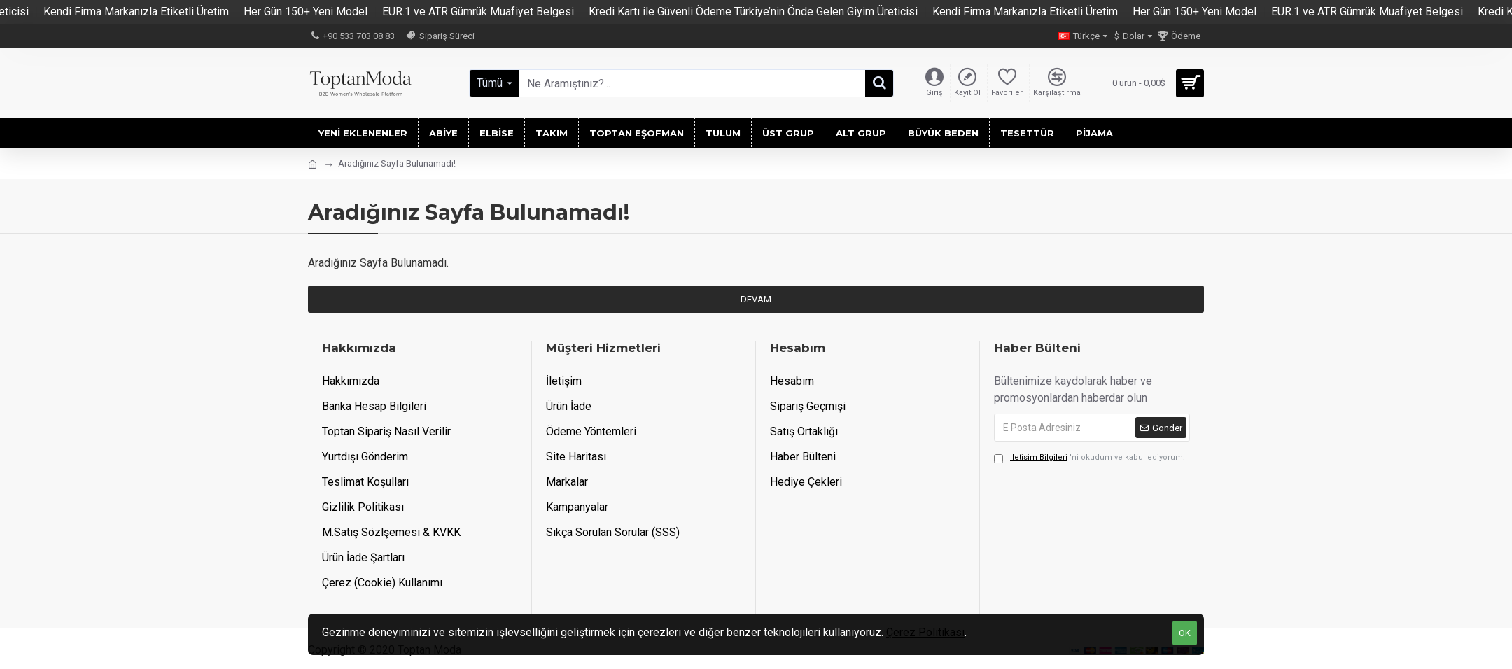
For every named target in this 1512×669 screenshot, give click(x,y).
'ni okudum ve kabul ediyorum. (1089, 458)
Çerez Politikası (925, 632)
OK (1185, 633)
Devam (756, 299)
